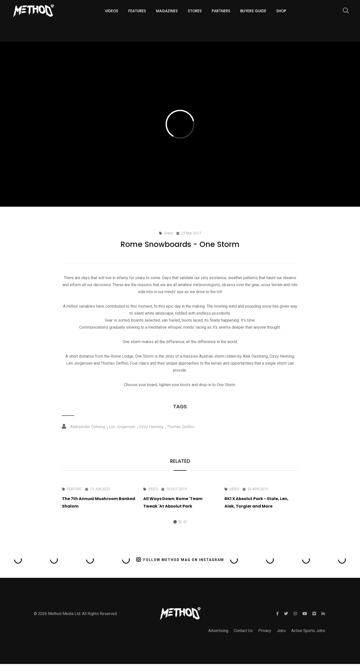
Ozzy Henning (151, 426)
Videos (111, 10)
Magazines (167, 10)
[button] (175, 522)
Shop (281, 10)
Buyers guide (253, 10)
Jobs (281, 630)
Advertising (218, 630)
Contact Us (243, 630)
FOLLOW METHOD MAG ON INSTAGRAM (180, 559)
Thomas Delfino (180, 426)
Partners (221, 10)
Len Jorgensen (122, 426)
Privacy (264, 630)
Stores (195, 10)
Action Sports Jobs (308, 630)
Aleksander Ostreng (87, 426)
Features (137, 10)
